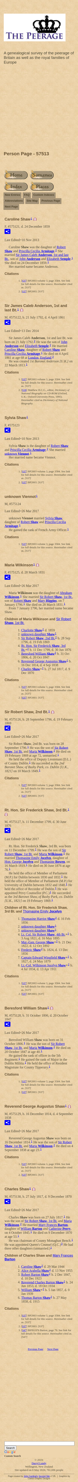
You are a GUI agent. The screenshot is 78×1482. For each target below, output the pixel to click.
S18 (24, 390)
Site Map (32, 200)
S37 (24, 280)
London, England (39, 357)
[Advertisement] (39, 109)
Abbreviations (14, 200)
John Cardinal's (31, 1476)
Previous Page (50, 200)
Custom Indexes (43, 194)
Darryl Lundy (39, 1463)
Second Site (44, 1476)
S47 (24, 1330)
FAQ (27, 194)
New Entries (12, 194)
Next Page (11, 206)
